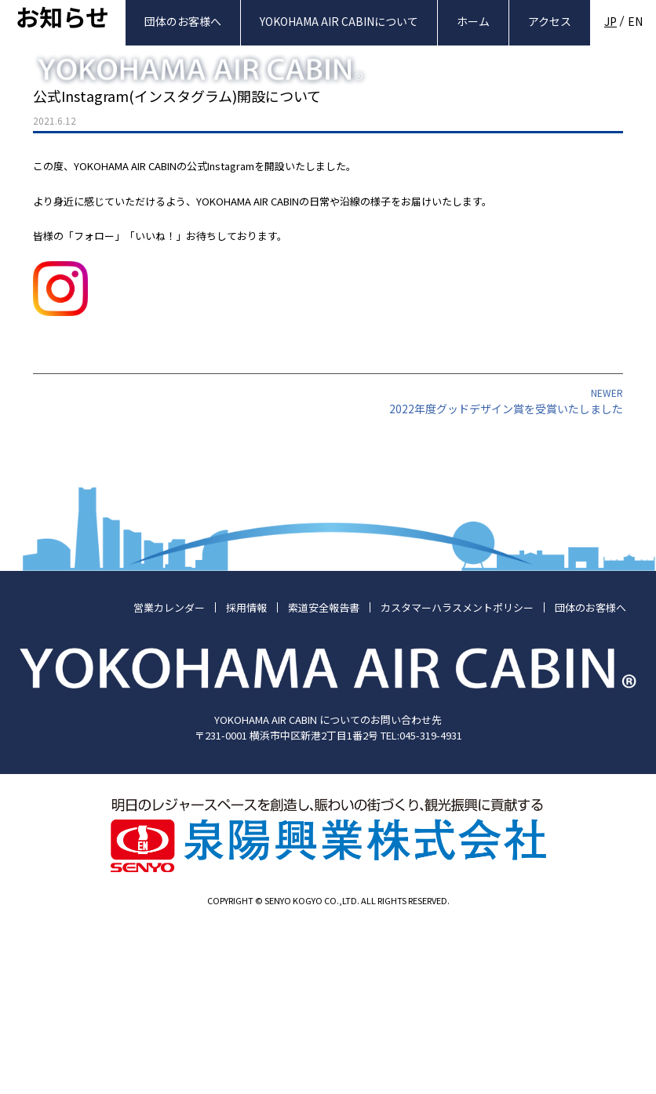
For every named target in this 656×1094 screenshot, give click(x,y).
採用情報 (246, 772)
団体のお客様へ (182, 21)
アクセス (549, 21)
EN (635, 21)
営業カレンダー (169, 772)
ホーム (473, 21)
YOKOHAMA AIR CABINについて (339, 21)
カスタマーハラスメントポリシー (457, 772)
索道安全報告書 (323, 772)
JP (610, 21)
